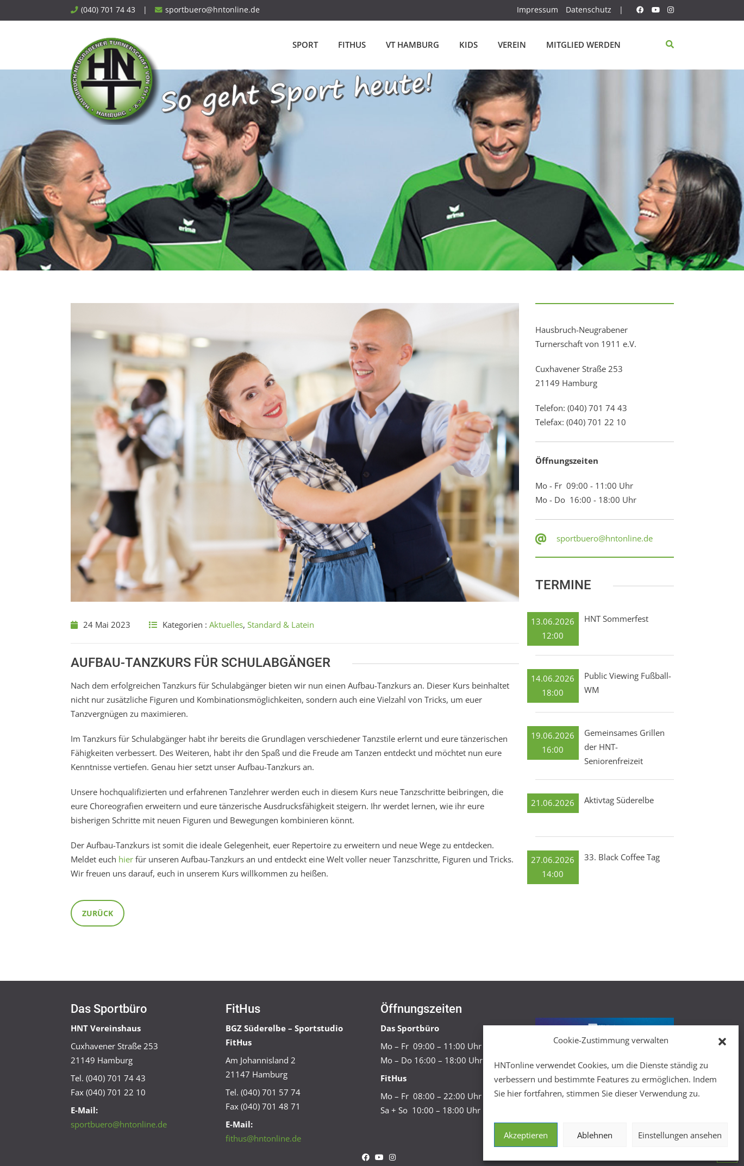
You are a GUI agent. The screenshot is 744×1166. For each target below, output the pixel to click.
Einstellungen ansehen (680, 1135)
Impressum (537, 10)
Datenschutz (588, 10)
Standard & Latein (280, 624)
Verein (512, 44)
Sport (305, 44)
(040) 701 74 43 (108, 10)
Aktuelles (226, 624)
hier (125, 859)
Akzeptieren (526, 1135)
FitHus (352, 44)
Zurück (97, 913)
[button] (722, 1040)
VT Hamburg (412, 44)
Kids (468, 44)
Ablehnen (594, 1135)
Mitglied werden (583, 44)
